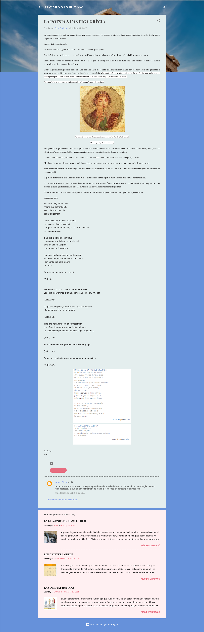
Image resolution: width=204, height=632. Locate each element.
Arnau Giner (61, 482)
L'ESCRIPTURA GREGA (58, 554)
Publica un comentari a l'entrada (62, 499)
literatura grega (58, 470)
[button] (158, 21)
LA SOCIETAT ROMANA (59, 587)
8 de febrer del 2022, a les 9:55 (70, 493)
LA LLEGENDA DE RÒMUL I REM (65, 521)
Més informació (150, 545)
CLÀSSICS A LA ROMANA (64, 7)
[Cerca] (164, 7)
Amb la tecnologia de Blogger (102, 624)
